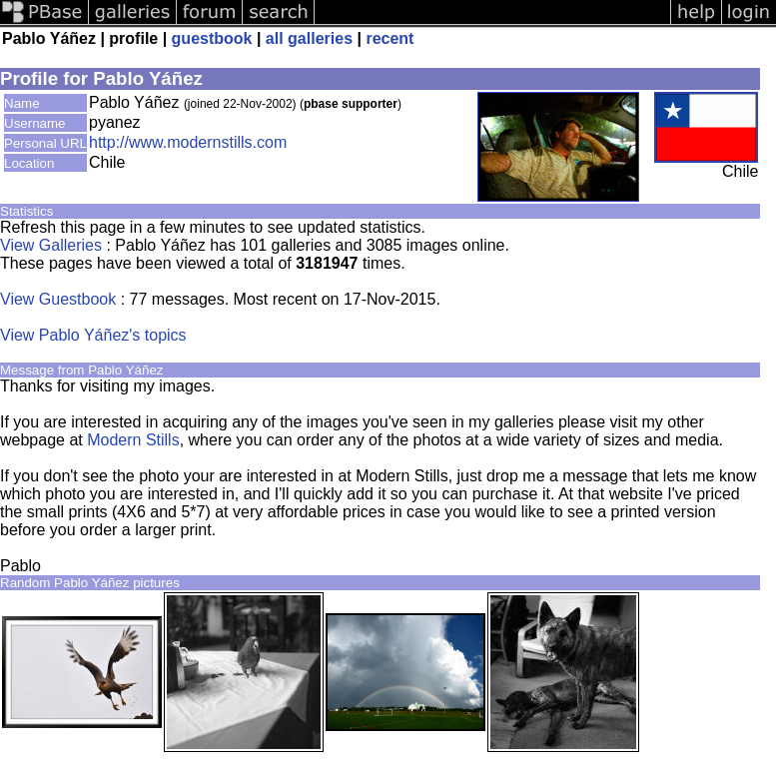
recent (389, 38)
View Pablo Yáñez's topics (93, 335)
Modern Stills (133, 439)
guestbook (212, 38)
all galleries (309, 38)
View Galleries (51, 245)
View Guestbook (58, 299)
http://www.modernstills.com (188, 142)
